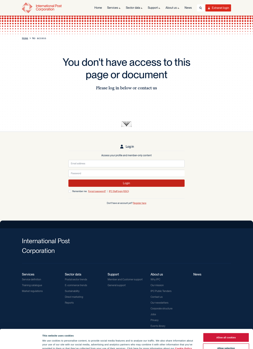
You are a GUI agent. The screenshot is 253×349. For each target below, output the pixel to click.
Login (126, 183)
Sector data (73, 274)
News (197, 274)
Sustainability (72, 291)
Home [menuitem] (98, 7)
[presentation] (126, 124)
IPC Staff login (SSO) (119, 191)
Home (25, 38)
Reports (69, 302)
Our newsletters (159, 302)
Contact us (157, 296)
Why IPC (155, 279)
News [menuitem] (188, 7)
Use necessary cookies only (226, 340)
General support (117, 285)
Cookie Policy (183, 330)
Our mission (157, 285)
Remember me (79, 191)
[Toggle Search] (200, 7)
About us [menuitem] (171, 7)
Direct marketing (74, 296)
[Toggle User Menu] (218, 7)
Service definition (31, 279)
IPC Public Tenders (161, 291)
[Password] (126, 173)
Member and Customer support (125, 279)
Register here (139, 203)
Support (113, 274)
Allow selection (226, 329)
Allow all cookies (226, 319)
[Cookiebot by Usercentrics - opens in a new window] (21, 342)
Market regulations (32, 291)
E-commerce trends (76, 285)
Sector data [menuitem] (133, 7)
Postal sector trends (76, 279)
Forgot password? (97, 191)
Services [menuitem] (112, 7)
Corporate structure (161, 308)
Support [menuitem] (153, 7)
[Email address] (126, 163)
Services (28, 274)
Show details (174, 340)
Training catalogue (32, 285)
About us (157, 274)
